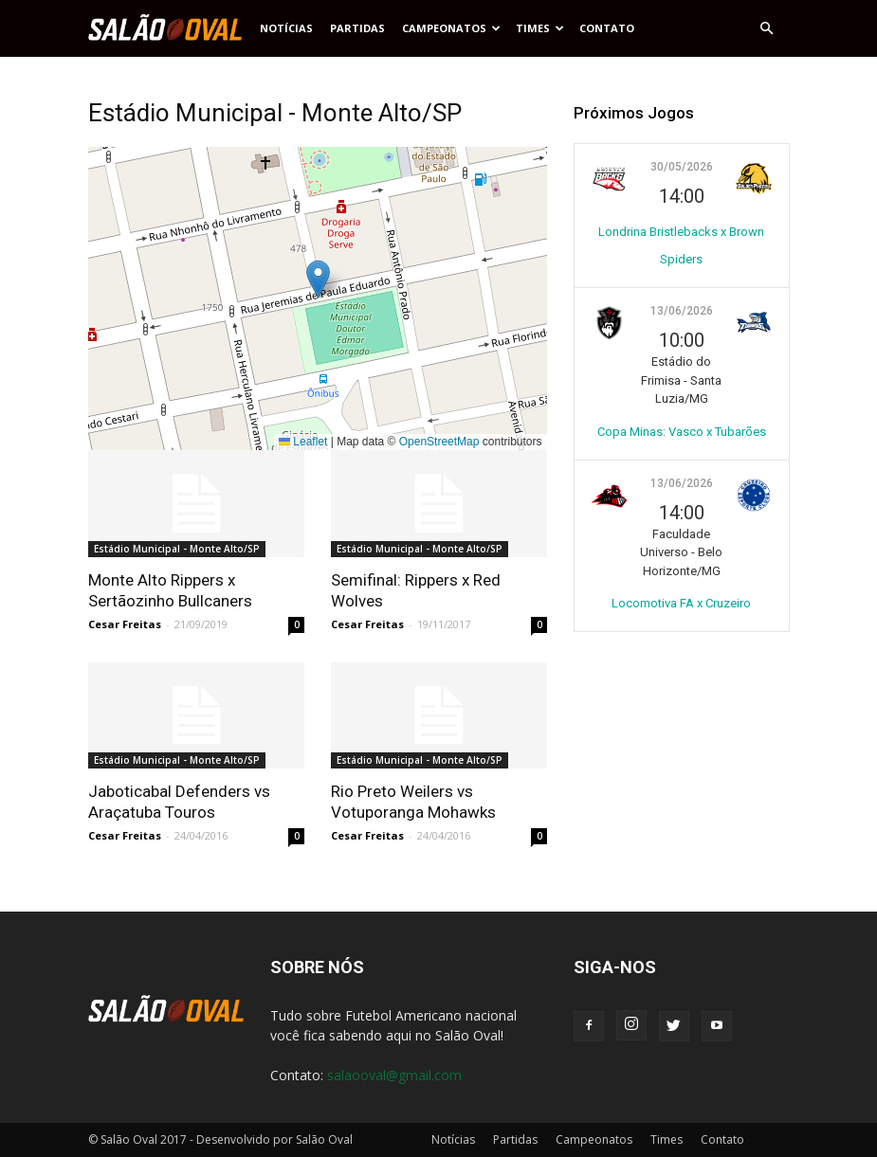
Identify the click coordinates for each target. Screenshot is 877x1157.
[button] (767, 28)
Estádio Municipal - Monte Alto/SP (177, 548)
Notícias (286, 28)
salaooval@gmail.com (394, 1075)
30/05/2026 (681, 166)
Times (540, 28)
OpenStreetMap (439, 441)
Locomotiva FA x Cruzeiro (681, 603)
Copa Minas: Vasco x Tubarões (681, 432)
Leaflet (303, 441)
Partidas (357, 28)
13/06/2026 (681, 310)
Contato (606, 28)
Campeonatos (451, 28)
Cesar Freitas (124, 624)
